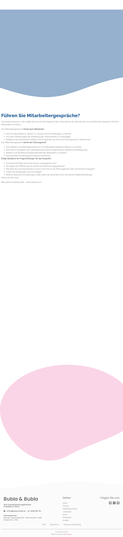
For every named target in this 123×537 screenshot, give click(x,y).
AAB (43, 524)
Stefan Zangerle (67, 534)
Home (65, 503)
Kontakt (66, 520)
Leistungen (67, 512)
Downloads (67, 517)
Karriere (66, 506)
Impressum (54, 524)
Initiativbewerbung (70, 509)
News (65, 515)
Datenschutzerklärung (72, 524)
